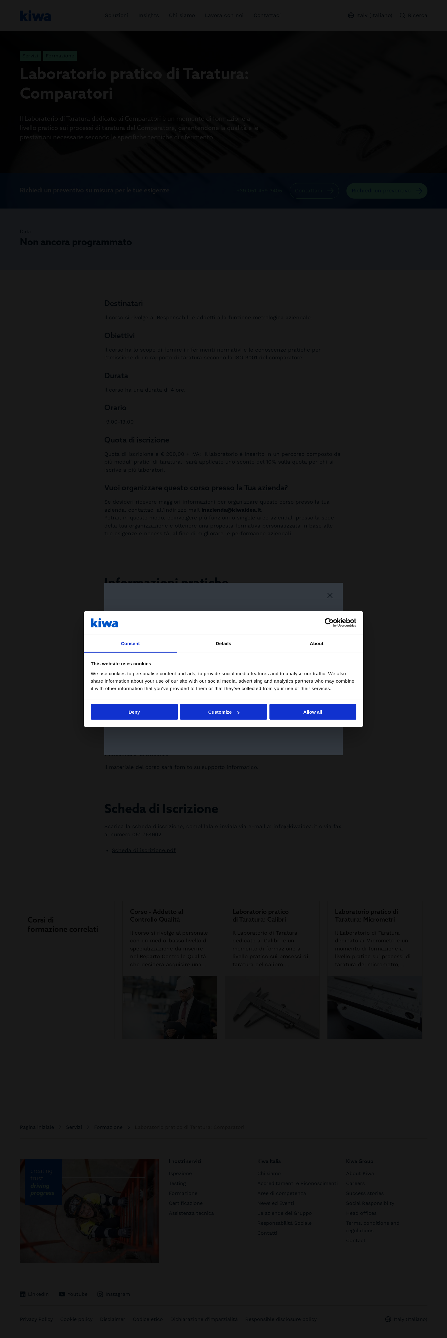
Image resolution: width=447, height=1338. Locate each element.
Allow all (312, 712)
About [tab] (316, 643)
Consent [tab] (130, 643)
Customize (223, 712)
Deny (134, 712)
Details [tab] (223, 643)
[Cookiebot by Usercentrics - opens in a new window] (329, 622)
